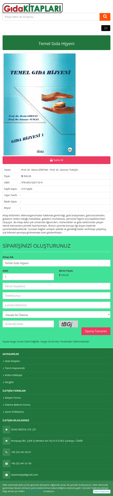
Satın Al (56, 160)
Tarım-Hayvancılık (15, 368)
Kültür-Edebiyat (13, 375)
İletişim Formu (13, 397)
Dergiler (9, 382)
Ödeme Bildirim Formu (18, 404)
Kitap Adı (8, 257)
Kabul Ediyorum (101, 491)
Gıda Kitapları (12, 361)
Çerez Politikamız (34, 491)
